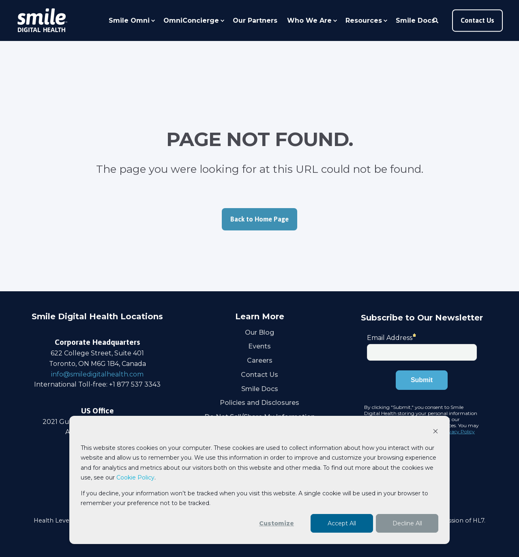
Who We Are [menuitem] (309, 20)
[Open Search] (436, 20)
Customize (276, 523)
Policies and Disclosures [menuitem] (259, 402)
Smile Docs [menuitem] (415, 20)
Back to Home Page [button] (259, 219)
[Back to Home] (42, 20)
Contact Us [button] (477, 20)
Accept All (342, 523)
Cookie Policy (135, 477)
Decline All (407, 523)
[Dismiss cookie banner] (435, 432)
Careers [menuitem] (259, 360)
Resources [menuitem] (363, 20)
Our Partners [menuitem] (255, 20)
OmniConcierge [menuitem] (191, 20)
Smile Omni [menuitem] (129, 20)
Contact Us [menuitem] (259, 375)
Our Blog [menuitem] (259, 332)
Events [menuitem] (259, 346)
